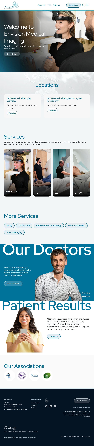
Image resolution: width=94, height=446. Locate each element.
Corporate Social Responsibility (13, 404)
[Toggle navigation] (87, 5)
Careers (6, 402)
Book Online (73, 5)
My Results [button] (53, 336)
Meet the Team (13, 283)
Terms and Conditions (10, 407)
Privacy (88, 436)
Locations (33, 405)
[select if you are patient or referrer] (49, 5)
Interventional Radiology (48, 225)
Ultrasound (24, 225)
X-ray (9, 225)
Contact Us (34, 407)
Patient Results (35, 403)
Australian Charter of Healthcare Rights (15, 409)
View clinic (12, 113)
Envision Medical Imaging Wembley (19, 99)
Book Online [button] (12, 54)
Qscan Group (8, 399)
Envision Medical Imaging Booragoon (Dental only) (64, 99)
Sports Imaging (14, 232)
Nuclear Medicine (76, 225)
